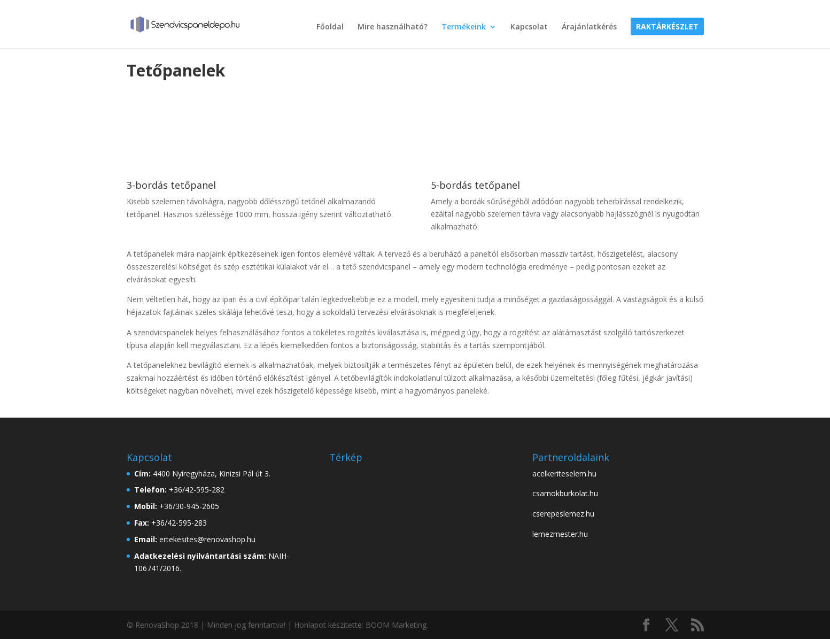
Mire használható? (393, 27)
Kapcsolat (529, 27)
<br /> (409, 507)
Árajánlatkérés (589, 27)
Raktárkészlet (667, 27)
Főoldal (330, 27)
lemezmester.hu (560, 534)
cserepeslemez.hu (563, 514)
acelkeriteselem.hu (564, 473)
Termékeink (463, 27)
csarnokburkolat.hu (565, 493)
